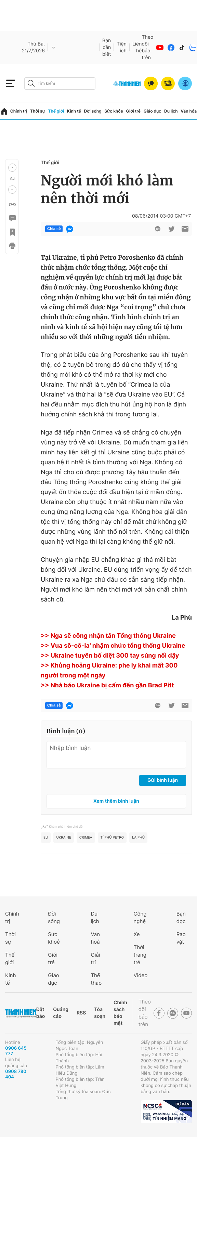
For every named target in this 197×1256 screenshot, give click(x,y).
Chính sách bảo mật (120, 1013)
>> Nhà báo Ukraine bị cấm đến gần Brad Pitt (107, 685)
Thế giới (56, 111)
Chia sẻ (54, 229)
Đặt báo (40, 1013)
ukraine (63, 838)
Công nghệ (140, 917)
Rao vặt (181, 938)
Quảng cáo (60, 1013)
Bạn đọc (181, 917)
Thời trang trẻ (140, 955)
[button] (12, 168)
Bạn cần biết (106, 47)
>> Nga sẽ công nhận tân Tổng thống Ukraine (108, 635)
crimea (85, 838)
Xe (137, 934)
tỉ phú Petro (112, 838)
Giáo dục (152, 111)
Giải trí (95, 958)
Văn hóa (189, 111)
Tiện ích (122, 47)
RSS (81, 1013)
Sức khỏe (113, 111)
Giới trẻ (133, 111)
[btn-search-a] (31, 83)
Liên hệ (137, 47)
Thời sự (37, 111)
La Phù (138, 838)
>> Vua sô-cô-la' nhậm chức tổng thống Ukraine (113, 645)
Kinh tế (74, 111)
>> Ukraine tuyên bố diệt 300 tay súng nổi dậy (110, 655)
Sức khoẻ (54, 938)
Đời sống (93, 111)
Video (141, 975)
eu (45, 838)
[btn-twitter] (171, 229)
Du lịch (171, 111)
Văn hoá (95, 938)
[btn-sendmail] (185, 229)
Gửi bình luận (162, 780)
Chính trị (18, 111)
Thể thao (96, 979)
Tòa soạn (99, 1013)
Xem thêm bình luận (116, 801)
